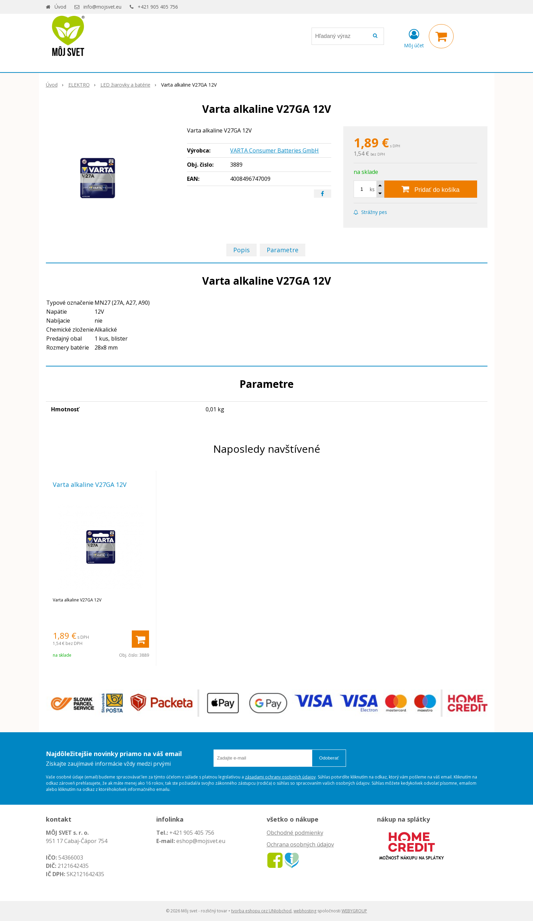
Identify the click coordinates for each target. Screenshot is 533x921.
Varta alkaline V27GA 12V (90, 484)
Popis (241, 250)
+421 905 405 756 (158, 6)
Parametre (282, 250)
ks (372, 189)
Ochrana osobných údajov (300, 844)
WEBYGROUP (354, 911)
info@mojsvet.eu (102, 6)
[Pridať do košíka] (430, 189)
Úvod (60, 6)
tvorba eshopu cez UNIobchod (261, 911)
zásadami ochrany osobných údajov (280, 777)
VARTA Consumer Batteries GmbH (274, 150)
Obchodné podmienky (295, 832)
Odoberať (329, 758)
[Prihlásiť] (414, 37)
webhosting (305, 911)
